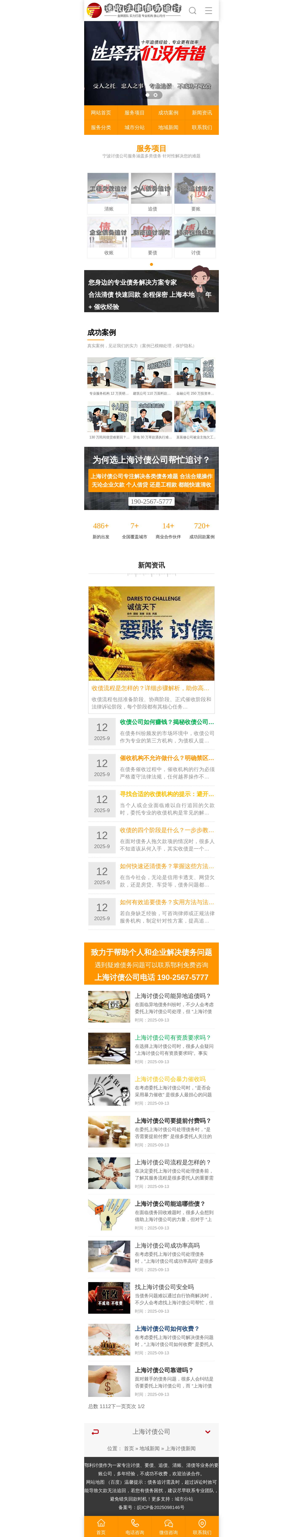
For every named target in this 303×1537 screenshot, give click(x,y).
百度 (115, 1482)
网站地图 (95, 1482)
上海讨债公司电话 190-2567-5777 (151, 977)
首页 (129, 1448)
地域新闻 (168, 127)
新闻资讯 (202, 112)
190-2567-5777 (151, 501)
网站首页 (101, 112)
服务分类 (101, 127)
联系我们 (202, 127)
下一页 (118, 1406)
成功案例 (168, 112)
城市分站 (135, 127)
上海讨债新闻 (180, 1448)
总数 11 (96, 1406)
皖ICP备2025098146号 (160, 1507)
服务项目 (135, 112)
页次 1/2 (135, 1406)
